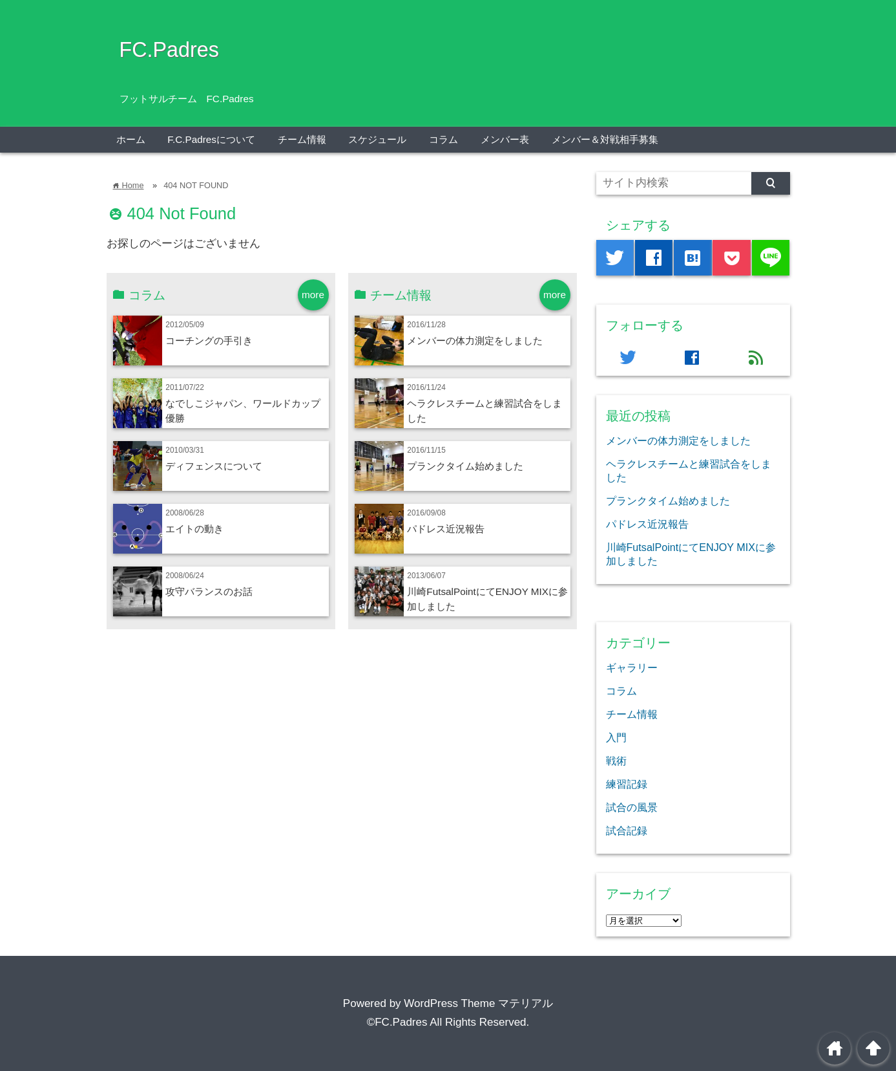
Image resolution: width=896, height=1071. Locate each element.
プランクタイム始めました (465, 465)
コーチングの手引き (209, 340)
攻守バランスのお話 (209, 591)
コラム (443, 139)
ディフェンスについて (213, 465)
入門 (616, 737)
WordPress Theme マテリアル (478, 1003)
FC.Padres (169, 49)
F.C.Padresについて (211, 139)
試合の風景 (632, 807)
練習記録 (626, 784)
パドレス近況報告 (445, 528)
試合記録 (626, 830)
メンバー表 (505, 139)
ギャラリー (632, 667)
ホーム (130, 139)
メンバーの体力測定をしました (475, 340)
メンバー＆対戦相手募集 (605, 139)
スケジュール (377, 139)
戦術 (616, 760)
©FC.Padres (397, 1022)
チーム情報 (302, 139)
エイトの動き (194, 528)
